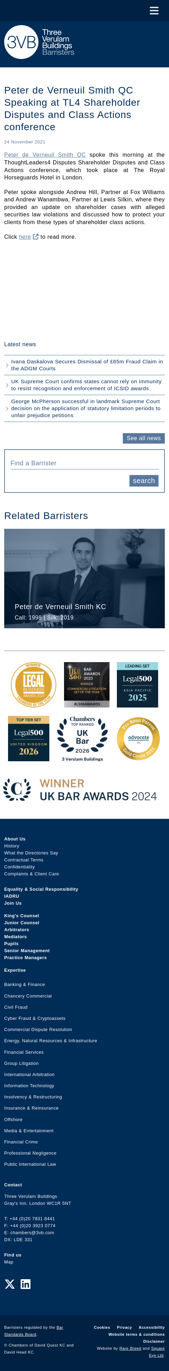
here (28, 237)
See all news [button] (144, 438)
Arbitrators (16, 929)
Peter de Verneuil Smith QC (45, 155)
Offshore (13, 1119)
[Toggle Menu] (154, 10)
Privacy (124, 1327)
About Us (15, 839)
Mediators (15, 936)
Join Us (13, 903)
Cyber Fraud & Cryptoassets (34, 1018)
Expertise (15, 970)
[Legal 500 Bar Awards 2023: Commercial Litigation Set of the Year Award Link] (87, 704)
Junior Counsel (21, 922)
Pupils (11, 943)
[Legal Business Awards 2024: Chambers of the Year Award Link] (33, 704)
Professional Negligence (30, 1153)
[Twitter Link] (9, 1284)
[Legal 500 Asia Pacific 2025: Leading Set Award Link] (137, 704)
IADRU (11, 896)
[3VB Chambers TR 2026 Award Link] (82, 758)
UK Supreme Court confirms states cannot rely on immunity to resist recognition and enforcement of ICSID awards (86, 384)
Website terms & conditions (136, 1334)
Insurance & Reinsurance (31, 1108)
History (11, 845)
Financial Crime (21, 1141)
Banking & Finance (24, 984)
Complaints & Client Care (31, 873)
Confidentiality (19, 866)
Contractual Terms (23, 859)
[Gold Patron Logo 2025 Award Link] (138, 758)
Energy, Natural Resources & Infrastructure (50, 1040)
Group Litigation (21, 1063)
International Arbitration (29, 1074)
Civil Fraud (16, 1007)
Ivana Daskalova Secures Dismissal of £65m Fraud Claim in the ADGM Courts (87, 364)
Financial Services (24, 1052)
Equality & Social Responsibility (41, 889)
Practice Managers (25, 957)
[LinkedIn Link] (25, 1284)
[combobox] (84, 462)
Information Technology (29, 1085)
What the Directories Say (31, 852)
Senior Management (27, 950)
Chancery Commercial (28, 996)
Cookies (102, 1327)
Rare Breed (130, 1348)
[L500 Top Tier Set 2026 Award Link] (28, 758)
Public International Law (30, 1164)
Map (8, 1262)
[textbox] (81, 463)
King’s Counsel (21, 915)
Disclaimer (154, 1341)
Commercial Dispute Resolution (38, 1029)
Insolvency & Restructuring (33, 1096)
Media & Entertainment (29, 1130)
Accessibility (152, 1327)
